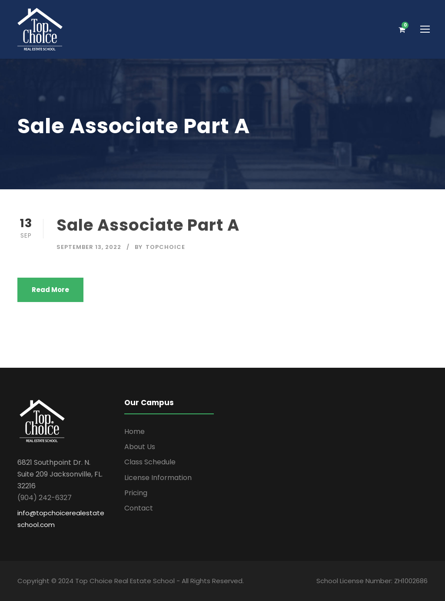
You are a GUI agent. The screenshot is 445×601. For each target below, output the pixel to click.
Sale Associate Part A (147, 225)
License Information (158, 478)
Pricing (135, 493)
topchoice (165, 247)
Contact (138, 508)
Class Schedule (150, 462)
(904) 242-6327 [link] (44, 498)
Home (134, 431)
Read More (50, 289)
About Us (139, 447)
